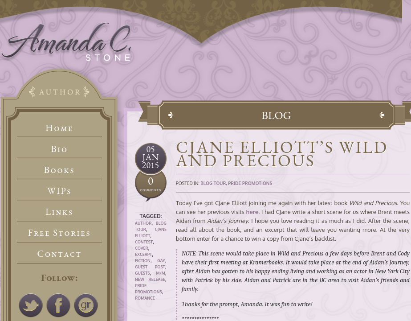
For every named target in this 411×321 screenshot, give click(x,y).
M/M (160, 273)
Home (59, 128)
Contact (59, 253)
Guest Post (150, 266)
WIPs (59, 191)
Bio (59, 149)
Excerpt (143, 254)
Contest (144, 241)
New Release (150, 279)
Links (59, 212)
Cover (141, 248)
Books (59, 170)
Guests (142, 273)
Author (143, 223)
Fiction (143, 260)
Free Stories (59, 232)
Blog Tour (213, 183)
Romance (145, 298)
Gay (161, 260)
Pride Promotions (250, 183)
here (252, 211)
